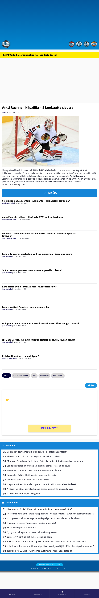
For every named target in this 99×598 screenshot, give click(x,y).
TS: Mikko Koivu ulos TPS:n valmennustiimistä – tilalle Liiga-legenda (39, 550)
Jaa (91, 385)
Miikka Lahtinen (9, 219)
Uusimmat (10, 445)
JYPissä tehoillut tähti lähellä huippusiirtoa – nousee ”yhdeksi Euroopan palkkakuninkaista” (51, 513)
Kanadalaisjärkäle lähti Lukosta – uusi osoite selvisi (29, 286)
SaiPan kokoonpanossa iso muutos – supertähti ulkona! (32, 270)
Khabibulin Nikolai (20, 375)
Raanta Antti (58, 375)
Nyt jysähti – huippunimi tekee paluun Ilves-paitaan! (32, 532)
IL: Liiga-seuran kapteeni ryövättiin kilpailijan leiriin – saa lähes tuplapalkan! (43, 518)
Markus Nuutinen (9, 358)
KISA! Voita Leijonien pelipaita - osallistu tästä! (30, 54)
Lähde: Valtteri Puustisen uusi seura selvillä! (25, 307)
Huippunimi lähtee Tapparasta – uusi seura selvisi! (31, 523)
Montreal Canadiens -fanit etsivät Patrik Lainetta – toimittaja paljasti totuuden (39, 234)
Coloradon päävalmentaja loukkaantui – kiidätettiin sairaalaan (36, 200)
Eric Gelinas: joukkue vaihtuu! (21, 527)
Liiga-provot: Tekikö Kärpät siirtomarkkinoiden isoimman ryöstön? (39, 509)
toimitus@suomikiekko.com (49, 565)
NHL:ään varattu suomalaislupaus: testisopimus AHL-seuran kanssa (38, 339)
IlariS (4, 112)
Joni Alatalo (7, 256)
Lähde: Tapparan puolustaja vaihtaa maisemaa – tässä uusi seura (37, 253)
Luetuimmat (11, 502)
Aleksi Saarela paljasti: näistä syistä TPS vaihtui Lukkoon (32, 217)
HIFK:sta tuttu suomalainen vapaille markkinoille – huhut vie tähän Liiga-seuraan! (46, 541)
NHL (34, 375)
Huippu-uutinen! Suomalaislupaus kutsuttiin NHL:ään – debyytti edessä (40, 323)
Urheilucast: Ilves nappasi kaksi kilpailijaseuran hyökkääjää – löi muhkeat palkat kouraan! (50, 546)
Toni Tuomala (8, 203)
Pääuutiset (44, 375)
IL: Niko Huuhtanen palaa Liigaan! (20, 356)
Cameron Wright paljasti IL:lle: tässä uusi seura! (30, 536)
